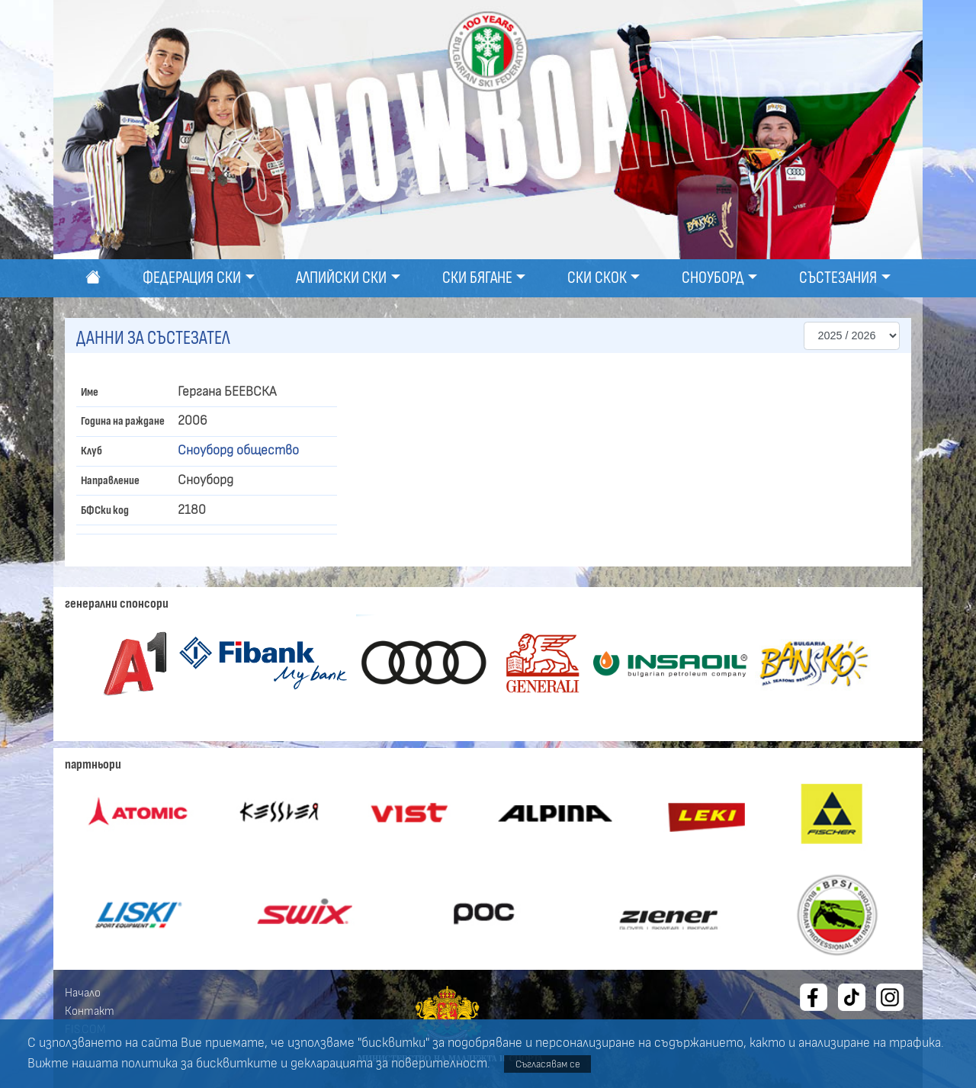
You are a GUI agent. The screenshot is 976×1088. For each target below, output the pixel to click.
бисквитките (237, 1063)
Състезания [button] (838, 278)
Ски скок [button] (597, 278)
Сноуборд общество (238, 450)
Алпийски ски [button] (341, 278)
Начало (83, 993)
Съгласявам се (547, 1064)
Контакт (89, 1011)
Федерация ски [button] (192, 278)
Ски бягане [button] (477, 278)
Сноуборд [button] (713, 278)
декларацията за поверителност (389, 1063)
